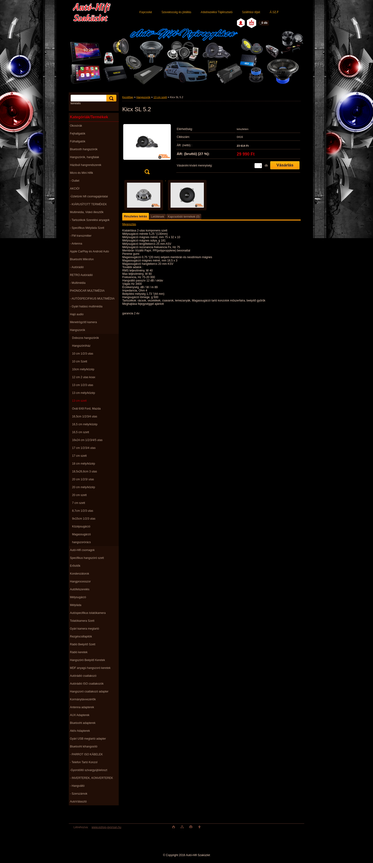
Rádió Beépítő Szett (82, 644)
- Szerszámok (78, 793)
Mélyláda (75, 605)
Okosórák (76, 125)
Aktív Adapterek (80, 731)
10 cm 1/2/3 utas (82, 353)
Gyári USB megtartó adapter (88, 738)
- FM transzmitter (81, 235)
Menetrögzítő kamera (83, 322)
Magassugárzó (81, 534)
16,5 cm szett (80, 432)
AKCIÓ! (75, 188)
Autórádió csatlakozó (83, 675)
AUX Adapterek (79, 715)
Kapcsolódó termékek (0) (184, 216)
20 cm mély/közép (83, 487)
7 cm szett (78, 503)
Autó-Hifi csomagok (82, 550)
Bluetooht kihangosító (83, 746)
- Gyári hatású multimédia (86, 306)
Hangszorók (77, 330)
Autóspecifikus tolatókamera (88, 613)
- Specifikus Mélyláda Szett (87, 228)
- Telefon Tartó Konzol (84, 762)
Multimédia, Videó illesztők (86, 212)
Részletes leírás (135, 216)
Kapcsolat (145, 12)
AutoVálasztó (78, 801)
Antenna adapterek (82, 707)
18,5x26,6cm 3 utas (84, 471)
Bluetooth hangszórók (84, 149)
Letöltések (157, 216)
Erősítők (75, 565)
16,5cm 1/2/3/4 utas (84, 416)
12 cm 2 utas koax (83, 377)
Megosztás (129, 224)
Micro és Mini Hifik (81, 173)
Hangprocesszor (80, 581)
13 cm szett (79, 400)
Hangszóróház (81, 345)
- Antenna (76, 243)
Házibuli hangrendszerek (85, 165)
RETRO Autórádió (81, 275)
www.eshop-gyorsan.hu (106, 827)
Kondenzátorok (79, 573)
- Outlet (74, 180)
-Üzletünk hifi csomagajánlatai (89, 196)
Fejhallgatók (77, 133)
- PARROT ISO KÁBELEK (86, 754)
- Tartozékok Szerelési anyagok (90, 220)
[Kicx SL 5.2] (147, 147)
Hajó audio (76, 314)
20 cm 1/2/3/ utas (83, 479)
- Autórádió (77, 267)
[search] (111, 98)
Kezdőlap (127, 97)
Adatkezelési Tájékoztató (216, 12)
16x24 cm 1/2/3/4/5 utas (87, 440)
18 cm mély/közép (83, 463)
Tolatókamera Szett (82, 620)
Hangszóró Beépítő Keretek (87, 660)
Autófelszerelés (79, 589)
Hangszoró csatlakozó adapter (89, 691)
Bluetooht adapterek (82, 723)
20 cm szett (79, 495)
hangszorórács (81, 542)
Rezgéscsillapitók (81, 636)
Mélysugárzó (78, 597)
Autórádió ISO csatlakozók (86, 683)
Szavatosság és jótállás (176, 12)
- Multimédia (77, 283)
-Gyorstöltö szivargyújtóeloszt (88, 770)
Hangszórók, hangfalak (84, 157)
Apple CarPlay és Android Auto (89, 251)
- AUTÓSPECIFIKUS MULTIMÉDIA (92, 298)
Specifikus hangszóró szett (87, 558)
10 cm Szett (79, 361)
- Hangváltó (77, 786)
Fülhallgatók (77, 141)
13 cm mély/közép (83, 393)
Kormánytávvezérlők (83, 699)
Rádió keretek (79, 652)
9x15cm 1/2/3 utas (83, 518)
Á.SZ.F (274, 12)
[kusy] (258, 165)
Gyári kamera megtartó (84, 628)
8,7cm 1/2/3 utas (82, 510)
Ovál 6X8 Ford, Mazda (86, 408)
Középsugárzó (81, 526)
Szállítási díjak (251, 12)
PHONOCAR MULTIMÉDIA (87, 290)
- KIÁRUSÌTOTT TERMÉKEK (88, 204)
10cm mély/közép (83, 369)
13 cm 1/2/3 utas (82, 385)
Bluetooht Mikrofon (82, 259)
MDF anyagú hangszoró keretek (90, 668)
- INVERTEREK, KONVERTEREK (91, 778)
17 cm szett (79, 455)
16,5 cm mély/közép (85, 424)
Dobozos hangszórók (85, 338)
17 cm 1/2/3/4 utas (84, 448)
